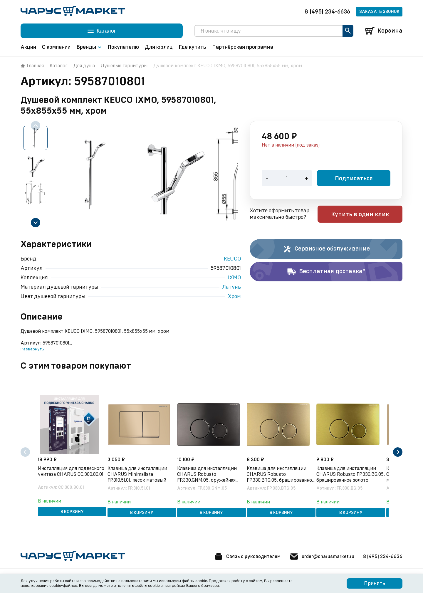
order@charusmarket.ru (308, 556)
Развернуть (32, 350)
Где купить (192, 48)
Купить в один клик (365, 215)
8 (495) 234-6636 (327, 12)
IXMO (234, 278)
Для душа (84, 66)
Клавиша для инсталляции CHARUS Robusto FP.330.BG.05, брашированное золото (350, 471)
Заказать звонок (379, 12)
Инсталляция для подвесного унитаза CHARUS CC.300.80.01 (65, 471)
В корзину (72, 509)
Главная (32, 66)
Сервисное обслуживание (326, 249)
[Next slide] (35, 223)
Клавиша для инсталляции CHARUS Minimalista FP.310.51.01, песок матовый (141, 471)
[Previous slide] (35, 126)
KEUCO (232, 259)
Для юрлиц (159, 48)
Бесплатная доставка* (326, 272)
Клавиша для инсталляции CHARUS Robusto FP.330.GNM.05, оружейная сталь (211, 471)
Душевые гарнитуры (124, 66)
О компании (56, 48)
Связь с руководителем (219, 556)
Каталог (59, 66)
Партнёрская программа (242, 48)
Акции (28, 48)
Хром (234, 297)
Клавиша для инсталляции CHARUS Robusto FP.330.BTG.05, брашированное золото (281, 471)
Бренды (89, 48)
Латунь (231, 287)
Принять (374, 583)
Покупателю (123, 48)
